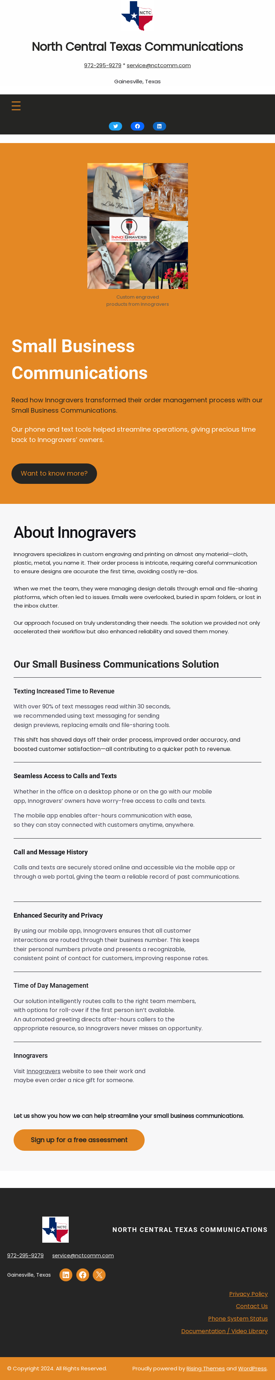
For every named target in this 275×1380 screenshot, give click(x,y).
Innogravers (43, 1071)
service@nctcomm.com (159, 65)
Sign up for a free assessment (79, 1139)
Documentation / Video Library (224, 1331)
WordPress (252, 1368)
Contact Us (252, 1306)
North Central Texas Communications (190, 1229)
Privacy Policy (248, 1294)
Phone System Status (238, 1319)
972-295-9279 (102, 65)
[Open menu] (16, 105)
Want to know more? (54, 473)
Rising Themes (206, 1368)
